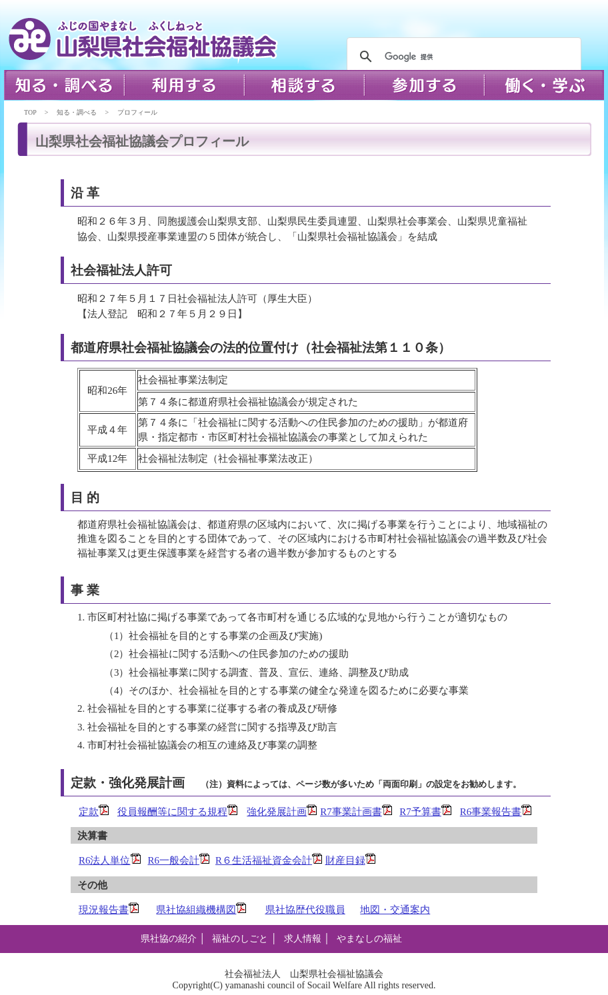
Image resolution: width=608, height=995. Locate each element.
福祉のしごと (240, 939)
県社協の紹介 (169, 939)
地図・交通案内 (395, 909)
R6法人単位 (105, 860)
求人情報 (302, 939)
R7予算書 (425, 811)
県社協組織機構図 (201, 909)
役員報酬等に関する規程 (172, 811)
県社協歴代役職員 (305, 909)
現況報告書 (109, 909)
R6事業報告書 (496, 811)
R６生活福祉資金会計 (269, 860)
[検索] (462, 57)
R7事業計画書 (356, 811)
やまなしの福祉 (369, 939)
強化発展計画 (282, 811)
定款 (94, 811)
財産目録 (350, 860)
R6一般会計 (179, 860)
